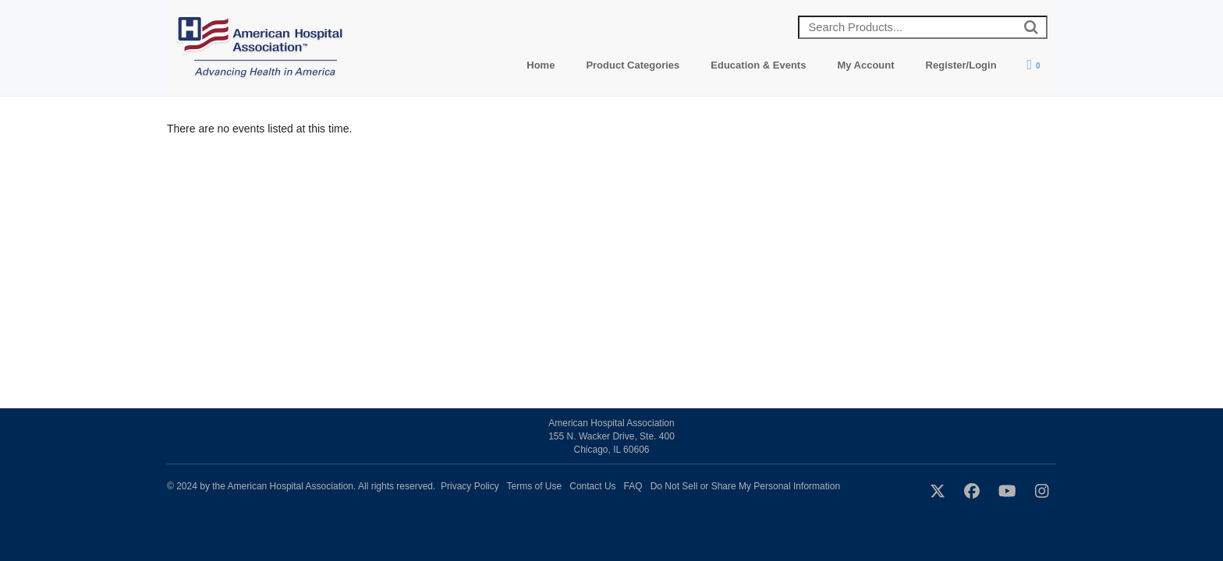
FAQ (633, 486)
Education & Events (758, 65)
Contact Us (592, 486)
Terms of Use (534, 486)
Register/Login (961, 65)
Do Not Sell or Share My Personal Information (745, 486)
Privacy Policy (470, 486)
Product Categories (632, 65)
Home (540, 65)
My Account (865, 65)
